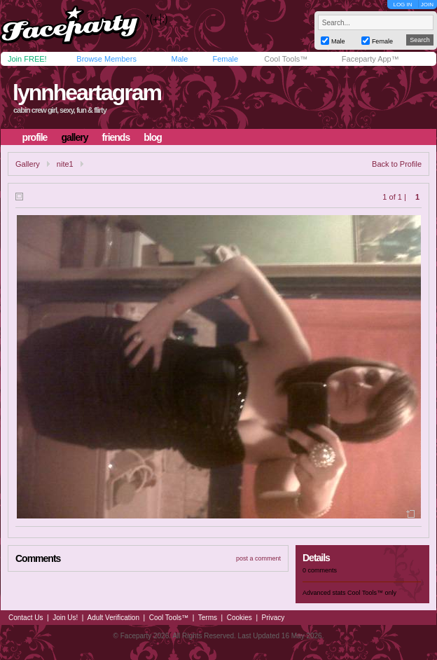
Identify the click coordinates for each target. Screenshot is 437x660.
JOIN (427, 4)
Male (179, 59)
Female (225, 59)
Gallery (27, 164)
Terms (207, 617)
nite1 (65, 164)
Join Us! (65, 617)
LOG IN (402, 4)
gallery (74, 137)
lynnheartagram (87, 92)
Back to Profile (397, 164)
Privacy (273, 617)
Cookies (239, 617)
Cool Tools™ (285, 59)
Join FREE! (27, 59)
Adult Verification (113, 617)
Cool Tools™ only (371, 592)
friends (116, 137)
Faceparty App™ (370, 59)
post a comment (258, 558)
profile (35, 137)
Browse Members (106, 59)
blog (153, 137)
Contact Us (25, 617)
